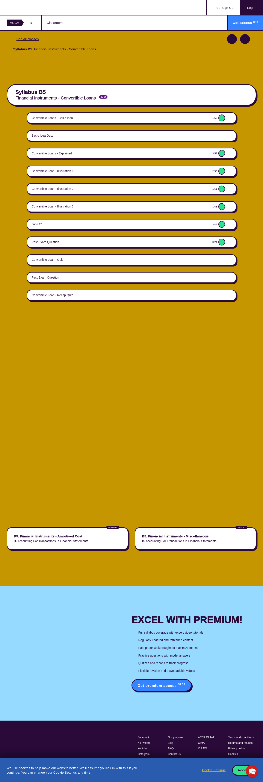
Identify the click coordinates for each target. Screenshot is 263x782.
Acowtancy (28, 7)
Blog (170, 742)
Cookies (233, 754)
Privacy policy (236, 748)
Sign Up (223, 8)
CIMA (201, 742)
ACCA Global (206, 737)
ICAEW (202, 748)
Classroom (54, 22)
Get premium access (162, 685)
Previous (232, 39)
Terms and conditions (241, 737)
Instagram (144, 754)
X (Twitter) (144, 742)
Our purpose (175, 737)
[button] (252, 771)
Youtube (143, 748)
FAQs (171, 748)
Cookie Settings (213, 770)
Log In (251, 7)
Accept (244, 770)
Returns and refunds (240, 742)
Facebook (144, 737)
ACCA (14, 22)
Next (245, 39)
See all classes (27, 39)
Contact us (174, 754)
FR (30, 22)
